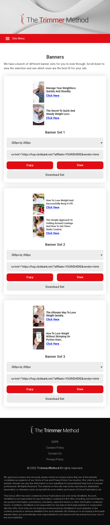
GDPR (54, 441)
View (80, 165)
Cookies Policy (55, 447)
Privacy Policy (55, 459)
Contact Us (55, 453)
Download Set (55, 175)
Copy (29, 165)
